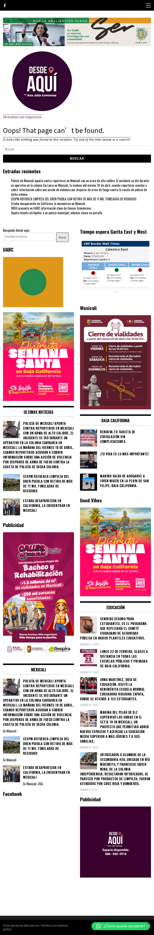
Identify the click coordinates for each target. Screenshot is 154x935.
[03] (115, 876)
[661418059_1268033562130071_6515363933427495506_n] (115, 408)
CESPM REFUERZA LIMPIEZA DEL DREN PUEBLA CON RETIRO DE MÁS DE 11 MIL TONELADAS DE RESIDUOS (73, 199)
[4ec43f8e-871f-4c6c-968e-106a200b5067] (77, 44)
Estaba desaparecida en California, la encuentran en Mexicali (48, 203)
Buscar (62, 237)
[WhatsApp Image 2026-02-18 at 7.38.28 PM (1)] (38, 657)
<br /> (115, 269)
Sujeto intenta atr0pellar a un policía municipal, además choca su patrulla (56, 212)
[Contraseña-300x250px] (33, 305)
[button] (120, 926)
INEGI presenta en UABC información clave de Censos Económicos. (51, 208)
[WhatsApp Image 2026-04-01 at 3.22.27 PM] (38, 399)
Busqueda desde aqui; (16, 230)
